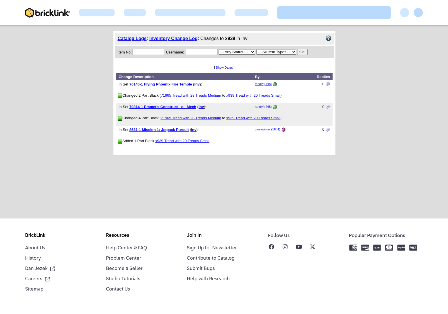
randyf (259, 84)
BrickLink (35, 235)
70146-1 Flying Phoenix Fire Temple (160, 84)
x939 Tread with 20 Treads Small (253, 95)
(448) (268, 84)
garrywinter (262, 129)
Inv (197, 84)
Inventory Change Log (173, 38)
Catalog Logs (132, 38)
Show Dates (224, 67)
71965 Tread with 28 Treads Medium (191, 95)
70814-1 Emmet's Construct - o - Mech (162, 107)
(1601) (275, 129)
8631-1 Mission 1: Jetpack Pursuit (159, 130)
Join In (194, 235)
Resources (117, 235)
